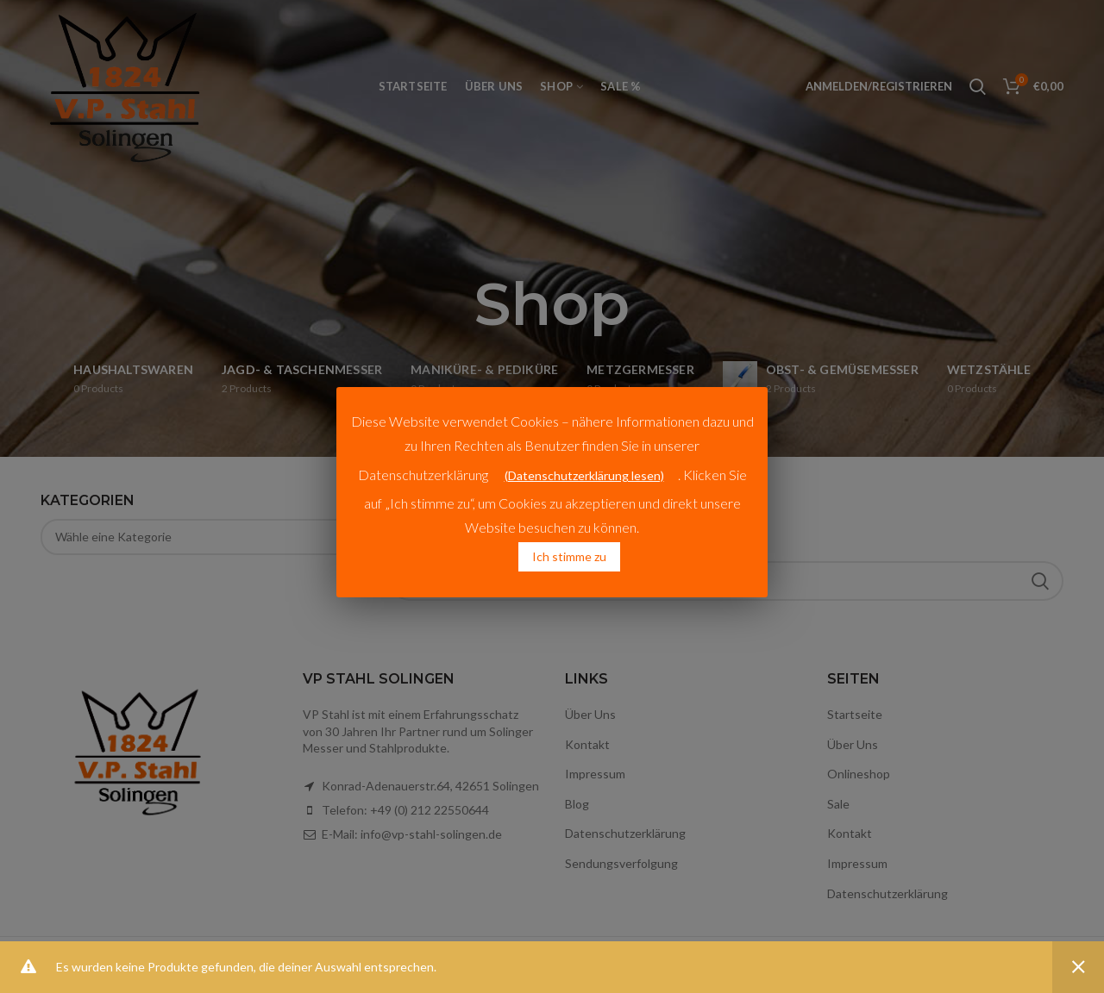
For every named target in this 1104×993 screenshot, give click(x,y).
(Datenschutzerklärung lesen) (584, 475)
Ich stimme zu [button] (569, 556)
